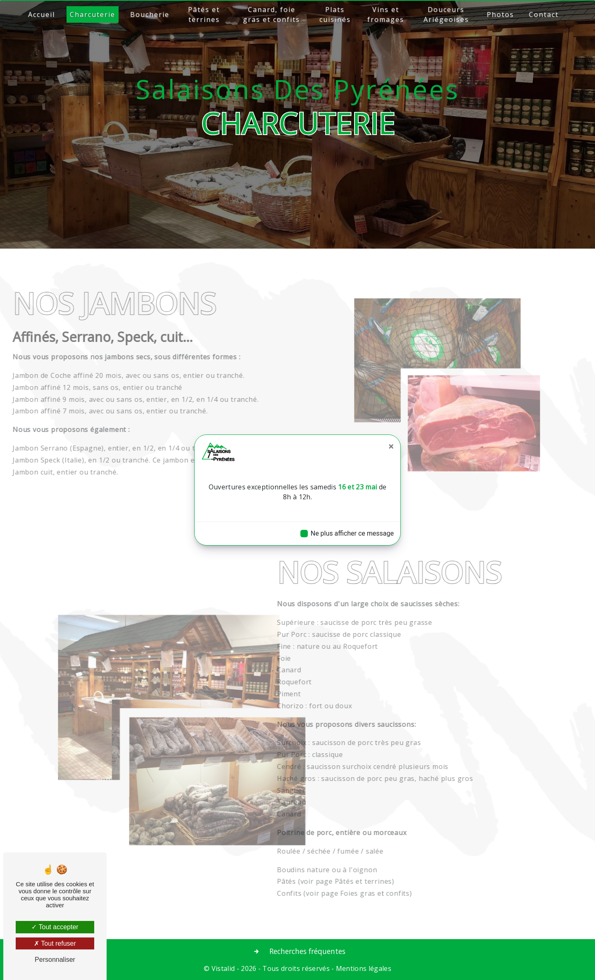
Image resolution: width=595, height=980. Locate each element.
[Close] (391, 446)
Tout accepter (54, 926)
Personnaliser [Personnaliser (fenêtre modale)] (55, 959)
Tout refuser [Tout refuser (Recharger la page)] (55, 943)
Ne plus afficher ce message (352, 533)
